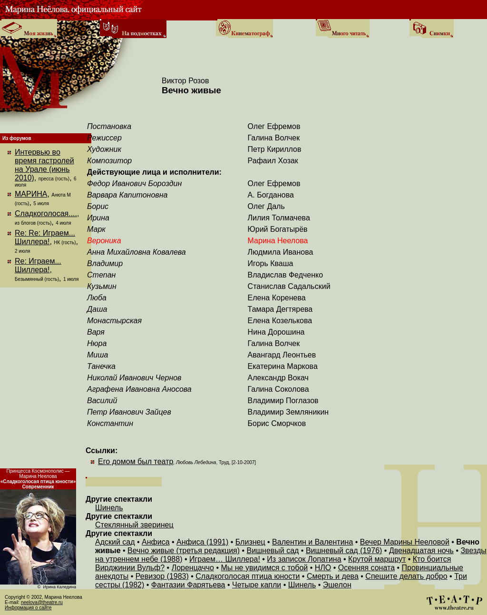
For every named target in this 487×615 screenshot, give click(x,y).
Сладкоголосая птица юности (247, 576)
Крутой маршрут (377, 559)
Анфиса (156, 542)
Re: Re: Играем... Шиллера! (45, 237)
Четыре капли (256, 585)
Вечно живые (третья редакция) (183, 550)
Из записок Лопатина (304, 559)
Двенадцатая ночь (421, 550)
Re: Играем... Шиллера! (38, 265)
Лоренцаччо (193, 568)
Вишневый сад (273, 550)
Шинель (109, 508)
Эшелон (337, 585)
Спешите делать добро (406, 576)
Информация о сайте (28, 607)
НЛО (323, 568)
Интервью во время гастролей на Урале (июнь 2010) (44, 165)
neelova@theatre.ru (42, 602)
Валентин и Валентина (312, 542)
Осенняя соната (366, 568)
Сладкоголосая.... (46, 213)
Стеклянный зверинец (134, 525)
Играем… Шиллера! (224, 559)
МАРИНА (31, 194)
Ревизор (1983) (162, 576)
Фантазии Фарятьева (188, 585)
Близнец (250, 542)
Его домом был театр (135, 461)
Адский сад (115, 542)
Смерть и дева (333, 576)
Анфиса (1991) (202, 542)
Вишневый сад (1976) (344, 550)
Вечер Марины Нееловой (404, 542)
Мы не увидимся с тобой (264, 568)
